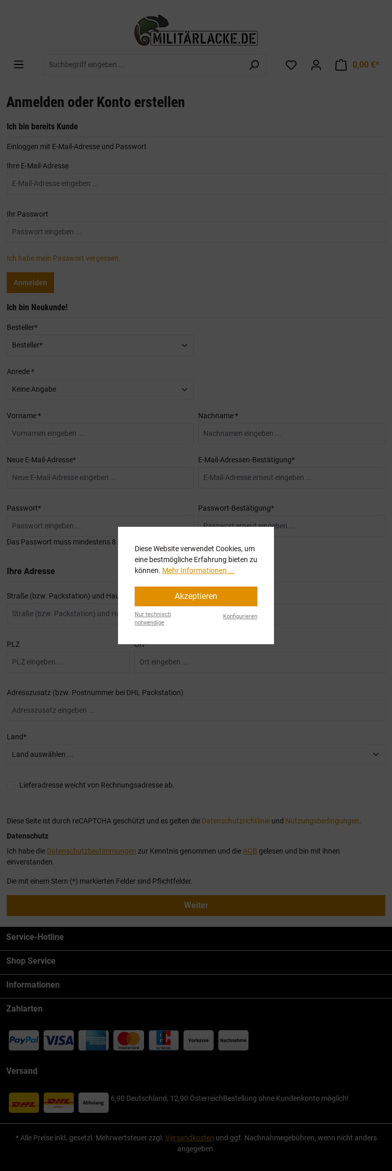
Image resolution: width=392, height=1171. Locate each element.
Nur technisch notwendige (153, 619)
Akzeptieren (196, 596)
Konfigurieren (240, 616)
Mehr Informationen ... (198, 570)
